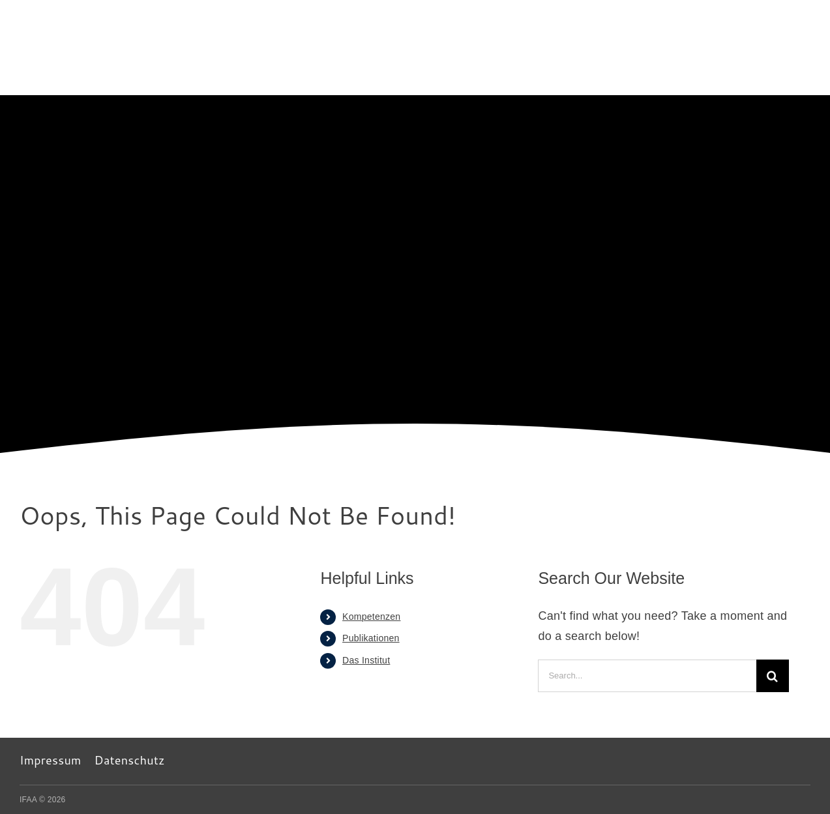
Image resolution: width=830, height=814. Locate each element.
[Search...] (647, 676)
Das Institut (366, 660)
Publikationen (371, 638)
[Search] (772, 676)
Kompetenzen (371, 616)
